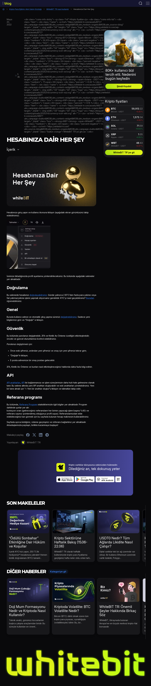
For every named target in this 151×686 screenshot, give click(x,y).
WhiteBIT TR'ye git (124, 152)
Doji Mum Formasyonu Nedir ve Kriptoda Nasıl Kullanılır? (27, 595)
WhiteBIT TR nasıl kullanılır (57, 9)
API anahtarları (13, 382)
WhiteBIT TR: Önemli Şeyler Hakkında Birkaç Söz (117, 595)
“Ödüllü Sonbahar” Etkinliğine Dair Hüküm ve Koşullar (27, 526)
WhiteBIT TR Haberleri (79, 671)
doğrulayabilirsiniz (38, 295)
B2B (120, 671)
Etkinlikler (33, 671)
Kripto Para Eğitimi (104, 671)
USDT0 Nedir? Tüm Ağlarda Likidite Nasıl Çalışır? (116, 526)
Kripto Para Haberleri (53, 671)
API (22, 382)
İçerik (11, 150)
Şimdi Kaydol (124, 86)
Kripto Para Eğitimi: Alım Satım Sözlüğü (25, 9)
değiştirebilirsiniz (69, 317)
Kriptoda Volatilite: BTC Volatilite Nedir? (72, 593)
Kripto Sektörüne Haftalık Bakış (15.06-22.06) (70, 526)
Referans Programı (28, 404)
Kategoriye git (58, 555)
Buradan (90, 298)
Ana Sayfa (3, 9)
